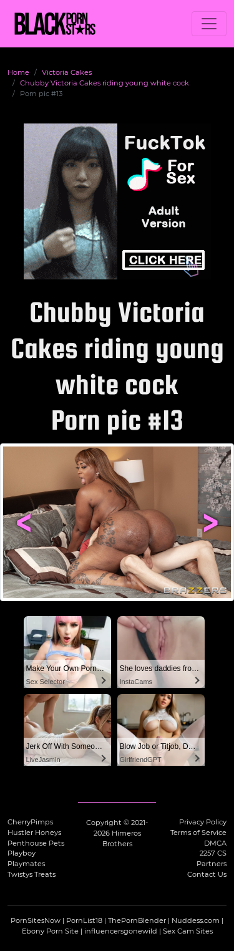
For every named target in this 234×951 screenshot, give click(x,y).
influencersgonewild (120, 931)
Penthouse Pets (35, 843)
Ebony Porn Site (50, 931)
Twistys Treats (31, 874)
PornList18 (84, 920)
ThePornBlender (137, 920)
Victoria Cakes (67, 72)
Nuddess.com (196, 920)
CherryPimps (30, 822)
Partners (212, 863)
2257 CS (213, 853)
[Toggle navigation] (209, 23)
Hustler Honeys (34, 832)
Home (18, 72)
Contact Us (207, 874)
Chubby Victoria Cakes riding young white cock (104, 83)
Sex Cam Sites (188, 931)
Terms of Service (198, 832)
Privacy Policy (203, 822)
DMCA (215, 843)
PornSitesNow (36, 920)
